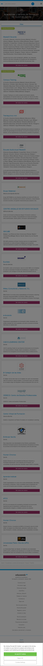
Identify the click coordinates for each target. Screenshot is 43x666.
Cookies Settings (20, 662)
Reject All (20, 658)
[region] (21, 654)
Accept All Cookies (20, 654)
